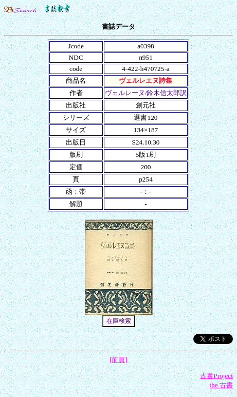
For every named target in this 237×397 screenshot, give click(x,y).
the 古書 (221, 385)
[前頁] (118, 360)
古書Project (216, 376)
